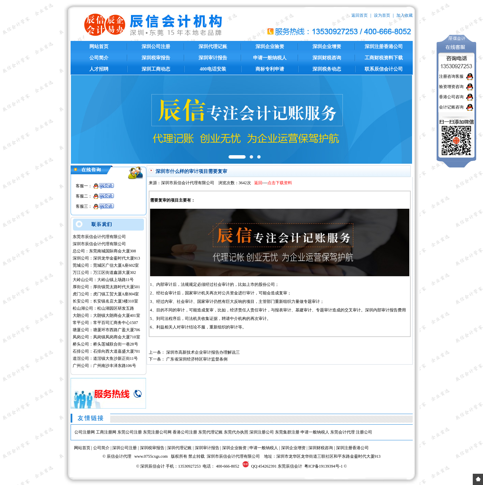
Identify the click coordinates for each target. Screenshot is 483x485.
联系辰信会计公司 (384, 69)
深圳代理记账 (213, 46)
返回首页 (359, 15)
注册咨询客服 (451, 76)
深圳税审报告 (156, 57)
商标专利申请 (269, 69)
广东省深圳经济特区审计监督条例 (197, 359)
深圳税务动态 (326, 69)
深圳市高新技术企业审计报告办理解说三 (203, 352)
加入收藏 (404, 15)
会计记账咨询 (451, 107)
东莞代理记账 (210, 432)
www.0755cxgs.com (151, 456)
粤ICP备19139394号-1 (323, 466)
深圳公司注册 (156, 46)
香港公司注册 (185, 432)
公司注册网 (84, 432)
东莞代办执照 (236, 432)
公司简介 (98, 57)
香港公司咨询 (451, 96)
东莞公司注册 (129, 432)
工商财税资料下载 (384, 57)
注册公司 (364, 432)
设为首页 (382, 15)
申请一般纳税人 (270, 57)
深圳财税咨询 (326, 57)
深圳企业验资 (269, 46)
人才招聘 (98, 69)
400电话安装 (213, 69)
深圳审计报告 (213, 57)
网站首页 (98, 46)
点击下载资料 (279, 182)
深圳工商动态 (156, 69)
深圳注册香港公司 (384, 46)
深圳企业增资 (326, 46)
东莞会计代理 (342, 432)
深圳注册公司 (261, 432)
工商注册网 (106, 432)
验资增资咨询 (451, 86)
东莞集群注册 (287, 432)
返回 (258, 182)
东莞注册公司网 (157, 432)
